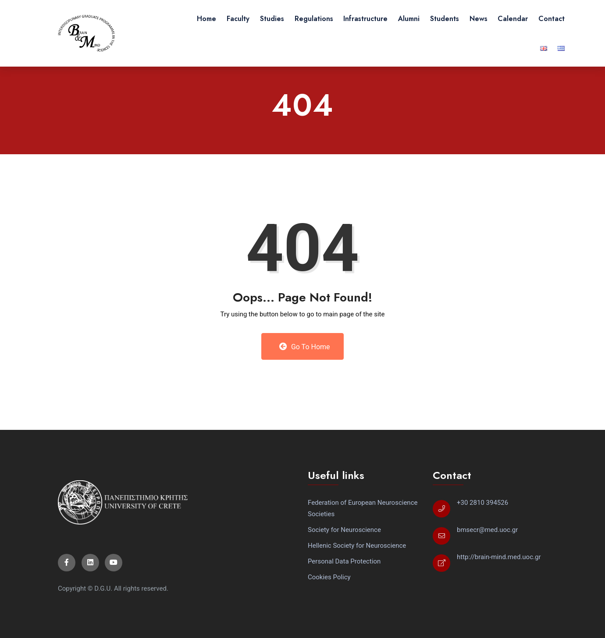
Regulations (314, 19)
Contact (551, 19)
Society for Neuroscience (344, 530)
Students (444, 19)
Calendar (513, 19)
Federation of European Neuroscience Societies (362, 508)
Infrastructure (365, 19)
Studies (272, 19)
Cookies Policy (329, 577)
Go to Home (304, 346)
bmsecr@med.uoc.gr (487, 530)
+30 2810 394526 (482, 503)
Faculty (238, 19)
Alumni (409, 19)
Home (206, 19)
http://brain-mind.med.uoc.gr (499, 557)
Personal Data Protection (344, 561)
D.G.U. (103, 588)
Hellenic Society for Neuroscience (357, 545)
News (479, 19)
